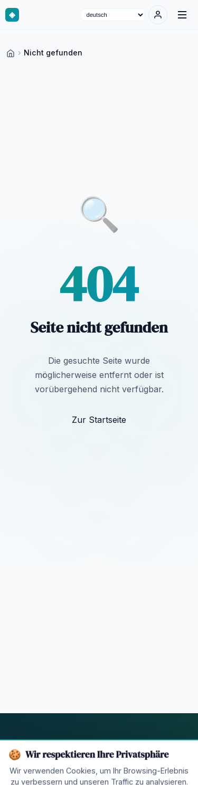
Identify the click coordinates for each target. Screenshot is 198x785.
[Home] (10, 52)
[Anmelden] (157, 14)
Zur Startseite (99, 419)
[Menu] (182, 14)
